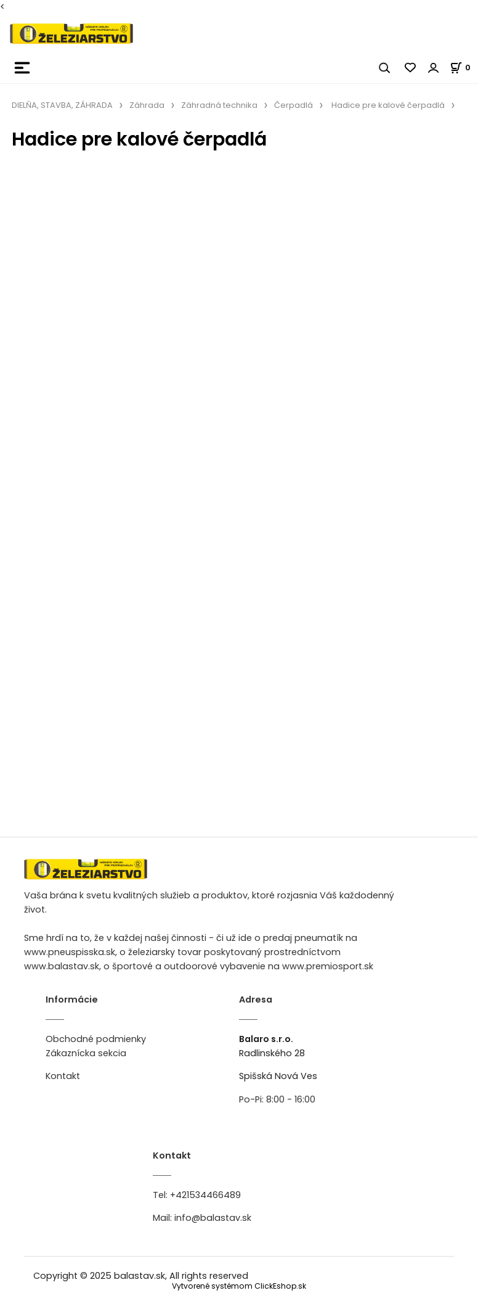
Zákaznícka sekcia (86, 1053)
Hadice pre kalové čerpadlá (388, 105)
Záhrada (146, 105)
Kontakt (63, 1076)
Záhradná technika (219, 105)
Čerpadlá (293, 105)
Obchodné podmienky (96, 1039)
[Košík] (464, 67)
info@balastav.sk (212, 1218)
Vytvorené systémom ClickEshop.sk (239, 1286)
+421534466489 (205, 1195)
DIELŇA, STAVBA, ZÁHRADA (62, 105)
